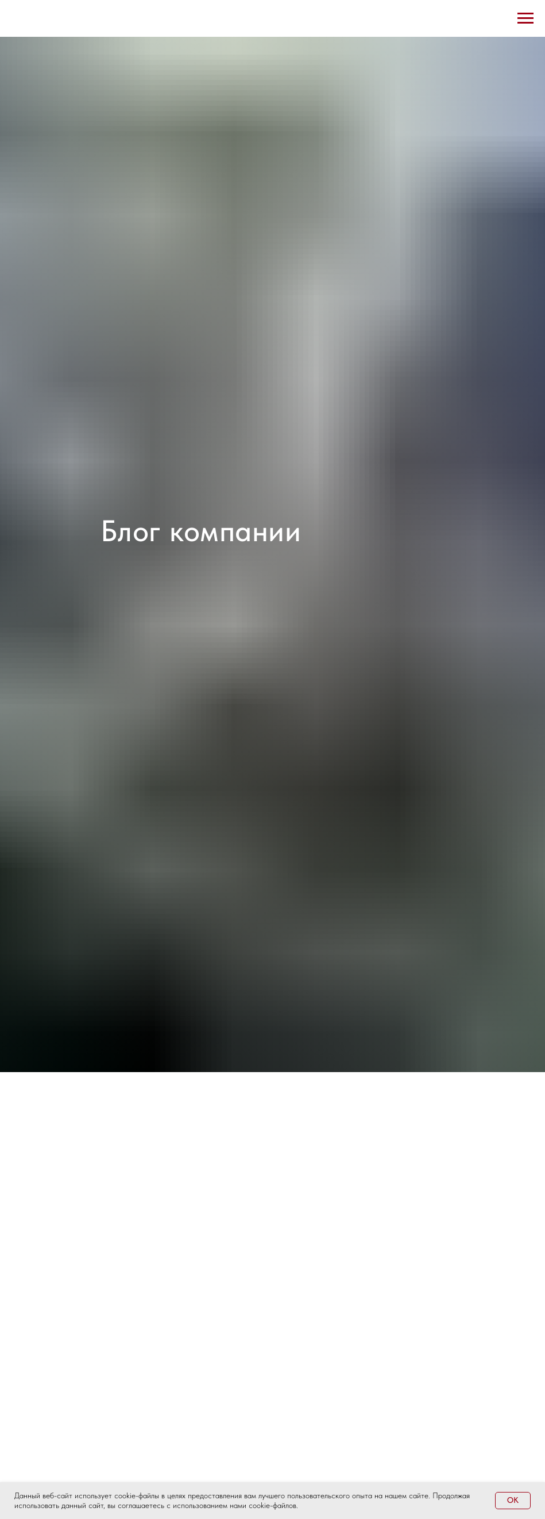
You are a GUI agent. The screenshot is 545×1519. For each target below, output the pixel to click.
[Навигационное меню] (525, 18)
